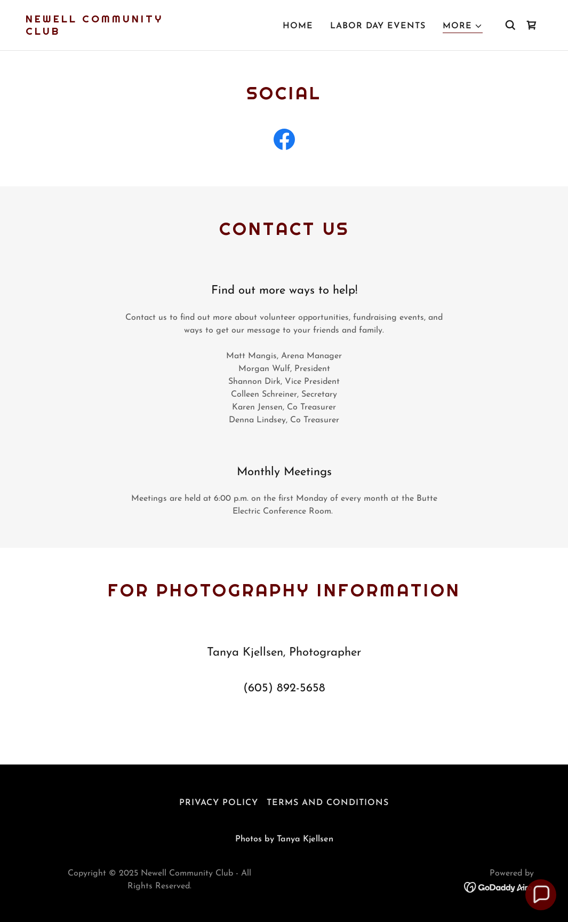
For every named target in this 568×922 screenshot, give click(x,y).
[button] (463, 26)
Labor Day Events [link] (378, 26)
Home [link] (298, 26)
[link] (98, 32)
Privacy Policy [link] (218, 803)
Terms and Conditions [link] (328, 803)
